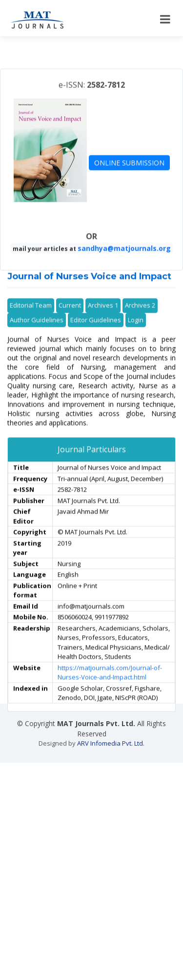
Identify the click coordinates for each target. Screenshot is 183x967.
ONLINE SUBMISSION (129, 179)
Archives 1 (103, 322)
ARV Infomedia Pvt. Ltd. (110, 743)
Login (135, 336)
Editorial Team (31, 322)
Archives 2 (140, 322)
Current (70, 322)
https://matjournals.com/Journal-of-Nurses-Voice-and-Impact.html (110, 689)
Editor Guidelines (95, 336)
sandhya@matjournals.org (124, 265)
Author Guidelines (36, 336)
